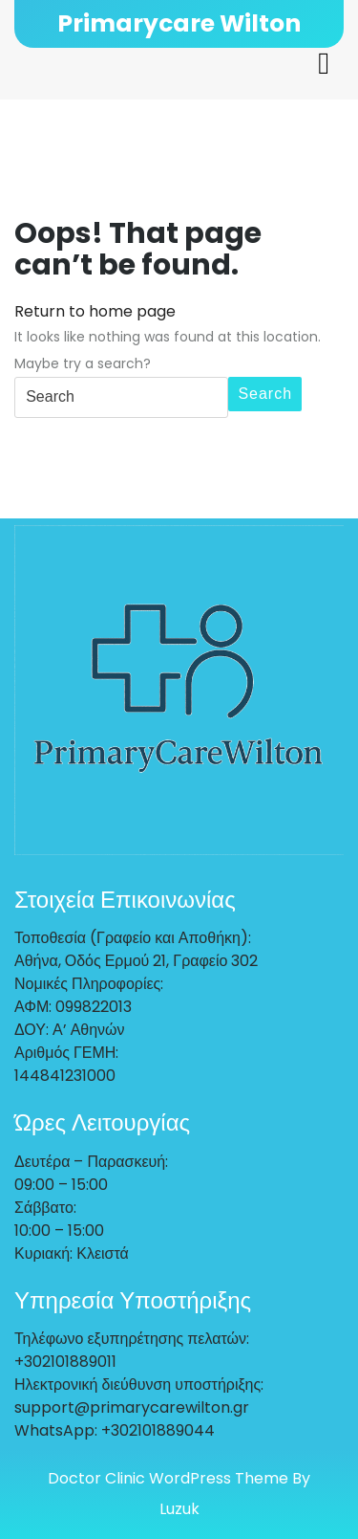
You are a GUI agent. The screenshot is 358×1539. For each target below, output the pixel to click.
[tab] (323, 63)
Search (265, 393)
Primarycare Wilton (179, 23)
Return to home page (95, 311)
